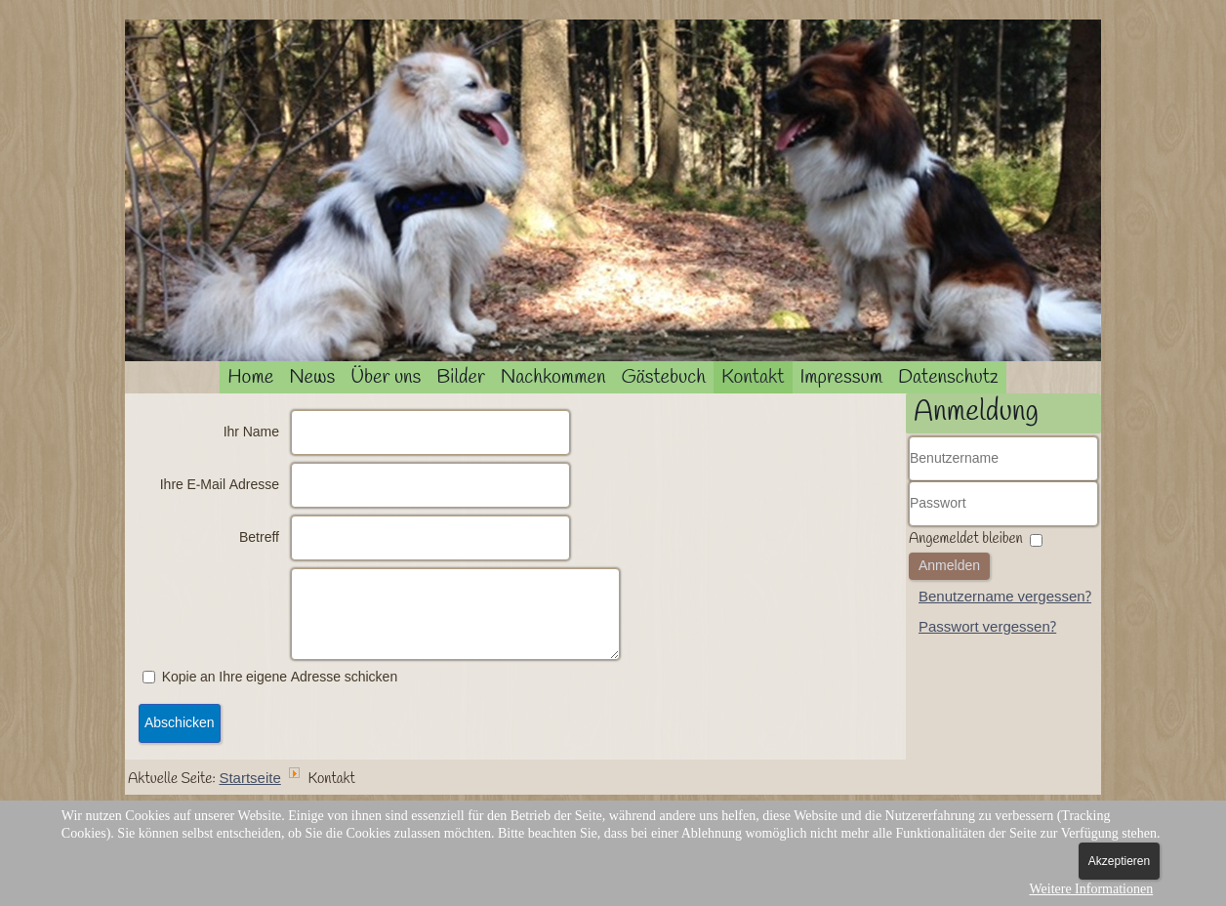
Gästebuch (664, 377)
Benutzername (909, 481)
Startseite (249, 779)
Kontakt (753, 377)
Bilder (460, 377)
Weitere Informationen (1091, 889)
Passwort (909, 526)
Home (250, 377)
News (312, 377)
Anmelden (949, 566)
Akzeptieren (1119, 862)
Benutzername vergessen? (1005, 597)
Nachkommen (553, 377)
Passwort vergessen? (987, 627)
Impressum (841, 377)
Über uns (385, 377)
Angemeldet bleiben (966, 539)
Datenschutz (948, 377)
